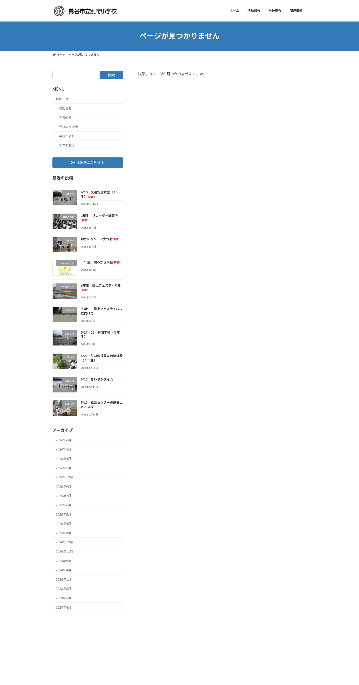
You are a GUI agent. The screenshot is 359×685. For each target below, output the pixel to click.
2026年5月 (63, 449)
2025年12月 (64, 477)
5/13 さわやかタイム (97, 379)
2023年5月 (63, 598)
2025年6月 (63, 505)
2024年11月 (64, 551)
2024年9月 (63, 561)
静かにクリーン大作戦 (100, 239)
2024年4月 (63, 570)
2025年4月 (63, 524)
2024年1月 (63, 579)
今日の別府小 (68, 127)
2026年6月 (63, 440)
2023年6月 (63, 589)
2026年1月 (63, 468)
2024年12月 (64, 542)
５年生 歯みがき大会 (101, 262)
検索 (111, 75)
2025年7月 (63, 496)
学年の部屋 (67, 145)
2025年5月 (63, 514)
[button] (87, 162)
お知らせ (65, 108)
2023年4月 (63, 607)
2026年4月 (63, 459)
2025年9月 (63, 486)
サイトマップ (65, 638)
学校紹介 (65, 117)
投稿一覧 (62, 99)
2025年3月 (63, 533)
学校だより (67, 136)
